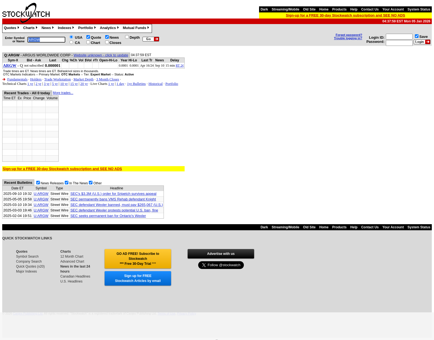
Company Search (29, 261)
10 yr (64, 84)
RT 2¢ (180, 65)
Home (324, 9)
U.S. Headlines (71, 281)
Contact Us (370, 9)
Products (339, 9)
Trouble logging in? (348, 38)
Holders (36, 79)
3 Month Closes (107, 79)
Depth (135, 37)
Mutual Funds (137, 28)
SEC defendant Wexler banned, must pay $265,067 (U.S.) (116, 205)
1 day (121, 84)
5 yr (55, 84)
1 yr (30, 84)
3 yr (47, 84)
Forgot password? (349, 34)
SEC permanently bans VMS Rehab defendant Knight (113, 199)
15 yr (74, 84)
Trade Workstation (57, 79)
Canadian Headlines (75, 276)
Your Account (393, 9)
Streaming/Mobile (285, 9)
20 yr (84, 84)
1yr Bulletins (136, 84)
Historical (155, 84)
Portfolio (87, 28)
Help (354, 9)
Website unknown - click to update (101, 55)
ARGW (9, 65)
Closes (116, 43)
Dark (264, 9)
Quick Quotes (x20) (30, 266)
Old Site (309, 9)
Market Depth (83, 79)
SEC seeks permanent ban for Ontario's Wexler (108, 216)
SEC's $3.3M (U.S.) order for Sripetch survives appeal (113, 194)
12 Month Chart (71, 256)
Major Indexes (26, 271)
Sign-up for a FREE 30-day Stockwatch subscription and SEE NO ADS (345, 15)
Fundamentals (17, 79)
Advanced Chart (72, 261)
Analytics (110, 28)
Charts (31, 28)
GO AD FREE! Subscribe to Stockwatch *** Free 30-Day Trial (138, 259)
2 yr (38, 84)
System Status (418, 9)
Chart (95, 43)
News (48, 28)
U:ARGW (41, 194)
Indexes (66, 28)
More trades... (63, 93)
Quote (96, 37)
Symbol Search (27, 256)
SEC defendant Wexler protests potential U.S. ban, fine (114, 210)
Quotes (12, 28)
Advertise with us (220, 254)
